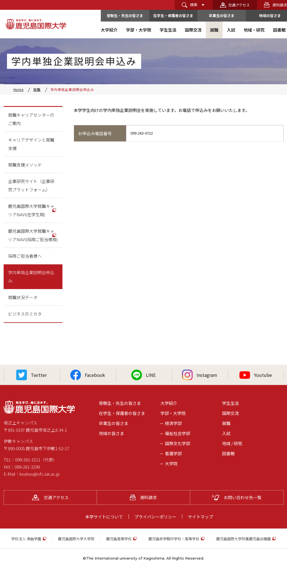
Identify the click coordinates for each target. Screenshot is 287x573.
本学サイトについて (104, 517)
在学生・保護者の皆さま (173, 15)
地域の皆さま (111, 433)
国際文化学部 (177, 443)
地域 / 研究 (232, 443)
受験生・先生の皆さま (125, 15)
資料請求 (143, 497)
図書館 (228, 453)
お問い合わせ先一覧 (237, 497)
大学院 (171, 463)
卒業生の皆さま (221, 15)
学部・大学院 (173, 413)
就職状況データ (23, 297)
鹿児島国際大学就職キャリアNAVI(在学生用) (31, 210)
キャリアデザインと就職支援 (31, 144)
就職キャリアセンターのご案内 (31, 119)
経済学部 (173, 423)
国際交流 (230, 413)
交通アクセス (239, 5)
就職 (226, 423)
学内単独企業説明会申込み (31, 276)
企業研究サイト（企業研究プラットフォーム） (31, 185)
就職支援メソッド (25, 165)
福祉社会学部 (177, 433)
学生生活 (230, 403)
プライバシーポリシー (155, 517)
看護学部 (173, 453)
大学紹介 (168, 403)
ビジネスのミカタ (25, 314)
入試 (226, 433)
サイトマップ (200, 517)
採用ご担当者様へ (25, 256)
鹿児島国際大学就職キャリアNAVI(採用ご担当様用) (33, 235)
